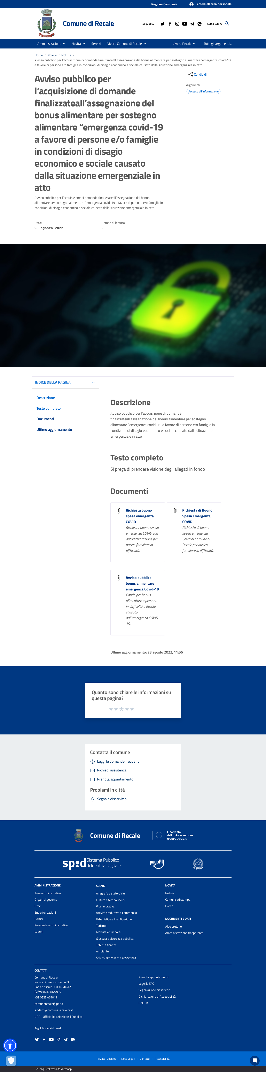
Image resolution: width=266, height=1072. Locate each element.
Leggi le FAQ (146, 983)
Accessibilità (162, 1058)
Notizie (66, 55)
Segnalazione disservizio (154, 990)
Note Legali (128, 1058)
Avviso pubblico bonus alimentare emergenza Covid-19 (142, 583)
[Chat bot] (255, 1061)
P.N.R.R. (143, 1003)
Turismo (101, 925)
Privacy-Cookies (106, 1058)
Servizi (101, 885)
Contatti (40, 970)
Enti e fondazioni (45, 912)
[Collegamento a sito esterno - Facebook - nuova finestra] (169, 23)
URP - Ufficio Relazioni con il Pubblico (58, 1016)
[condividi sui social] (197, 74)
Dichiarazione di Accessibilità (157, 996)
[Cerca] (227, 23)
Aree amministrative (47, 893)
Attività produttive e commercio (116, 912)
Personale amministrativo (51, 925)
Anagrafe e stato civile (110, 893)
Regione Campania (164, 4)
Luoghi (38, 931)
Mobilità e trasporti (108, 932)
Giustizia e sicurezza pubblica (115, 938)
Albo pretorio (173, 926)
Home (38, 55)
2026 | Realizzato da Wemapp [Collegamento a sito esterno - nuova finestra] (54, 1069)
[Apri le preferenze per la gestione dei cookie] (11, 1061)
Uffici (37, 906)
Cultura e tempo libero (110, 900)
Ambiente (102, 951)
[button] (210, 4)
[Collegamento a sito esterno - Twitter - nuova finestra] (162, 23)
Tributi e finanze (106, 945)
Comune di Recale (88, 23)
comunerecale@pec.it (48, 1003)
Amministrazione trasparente (184, 932)
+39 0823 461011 (45, 997)
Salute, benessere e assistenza (116, 957)
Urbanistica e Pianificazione (114, 919)
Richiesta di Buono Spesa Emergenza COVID (197, 515)
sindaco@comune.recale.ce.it (53, 1010)
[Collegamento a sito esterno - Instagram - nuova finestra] (177, 23)
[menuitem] (180, 43)
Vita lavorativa (105, 906)
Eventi (169, 906)
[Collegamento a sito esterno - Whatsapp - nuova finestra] (199, 23)
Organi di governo (45, 899)
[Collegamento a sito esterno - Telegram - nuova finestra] (191, 23)
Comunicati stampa (177, 899)
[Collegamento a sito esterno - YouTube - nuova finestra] (184, 23)
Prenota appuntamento (154, 977)
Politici (38, 918)
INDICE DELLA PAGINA (53, 382)
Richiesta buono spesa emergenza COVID (140, 515)
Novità (52, 55)
